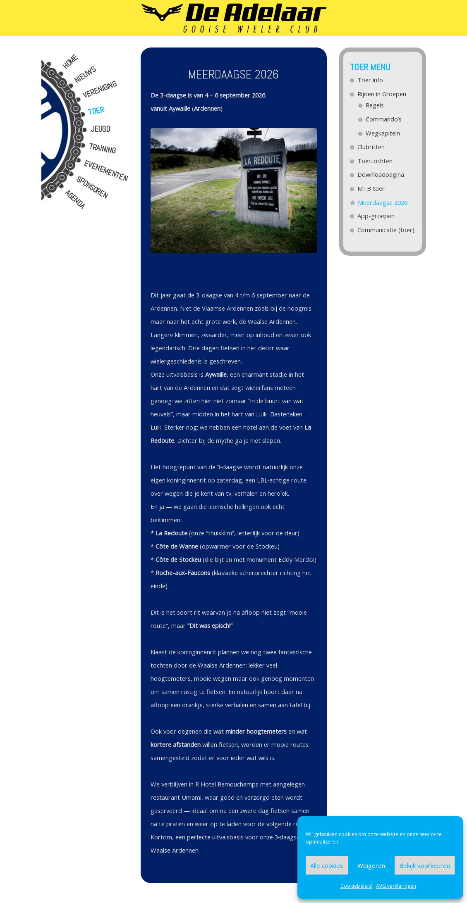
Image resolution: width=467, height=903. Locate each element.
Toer (96, 111)
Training (102, 149)
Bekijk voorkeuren (424, 865)
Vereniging (99, 90)
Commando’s (384, 119)
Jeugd (100, 129)
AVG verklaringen (396, 885)
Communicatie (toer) (386, 230)
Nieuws (84, 75)
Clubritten (371, 147)
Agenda (75, 199)
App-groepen (376, 215)
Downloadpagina (381, 174)
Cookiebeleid (356, 885)
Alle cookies (326, 865)
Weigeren (371, 865)
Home (70, 61)
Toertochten (375, 161)
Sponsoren (92, 187)
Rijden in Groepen (382, 94)
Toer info (370, 80)
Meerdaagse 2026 (382, 202)
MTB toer (371, 188)
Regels (375, 105)
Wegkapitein (383, 133)
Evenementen (106, 171)
